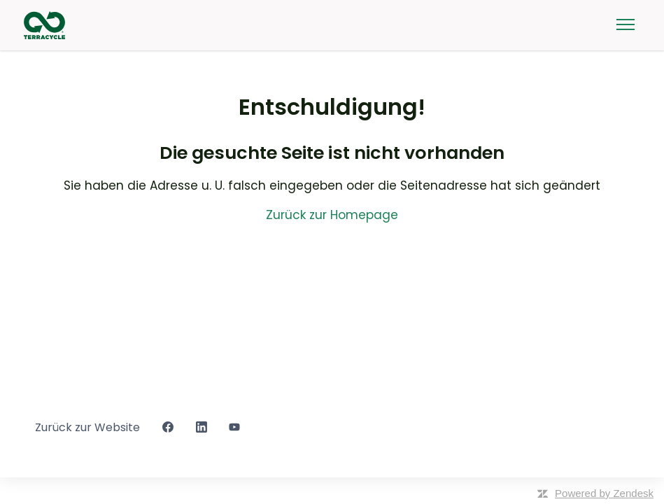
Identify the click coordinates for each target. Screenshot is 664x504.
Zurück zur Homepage (332, 214)
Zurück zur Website (87, 427)
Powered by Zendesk (604, 493)
